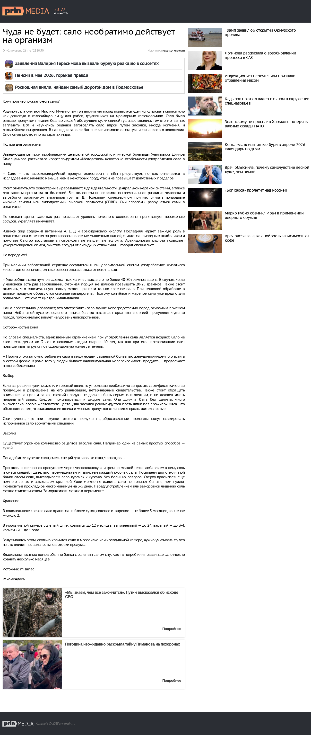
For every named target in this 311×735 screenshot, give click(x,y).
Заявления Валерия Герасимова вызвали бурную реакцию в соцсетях (87, 64)
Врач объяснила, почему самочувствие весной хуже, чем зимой (267, 169)
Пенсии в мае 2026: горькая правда (51, 75)
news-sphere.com (173, 50)
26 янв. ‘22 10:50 (33, 50)
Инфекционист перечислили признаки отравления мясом (260, 78)
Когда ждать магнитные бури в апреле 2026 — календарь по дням (267, 146)
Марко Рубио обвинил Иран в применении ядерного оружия (264, 215)
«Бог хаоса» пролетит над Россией (256, 190)
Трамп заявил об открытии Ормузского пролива (260, 32)
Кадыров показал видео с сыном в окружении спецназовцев (267, 101)
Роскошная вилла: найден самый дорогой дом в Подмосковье (79, 87)
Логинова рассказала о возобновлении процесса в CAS (260, 55)
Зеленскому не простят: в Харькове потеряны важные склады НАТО (266, 123)
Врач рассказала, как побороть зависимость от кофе (267, 238)
